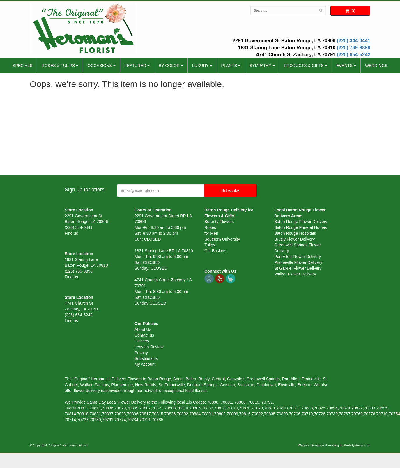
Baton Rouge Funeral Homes (300, 227)
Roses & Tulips (58, 65)
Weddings (376, 65)
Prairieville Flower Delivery (298, 262)
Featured (135, 65)
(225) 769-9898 (353, 47)
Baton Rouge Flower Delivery (300, 221)
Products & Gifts (304, 65)
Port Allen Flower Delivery (297, 256)
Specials (22, 65)
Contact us (144, 335)
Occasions (99, 65)
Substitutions (146, 358)
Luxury (200, 65)
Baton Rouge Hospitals (295, 233)
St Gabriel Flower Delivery (298, 268)
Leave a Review (149, 347)
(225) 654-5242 (353, 54)
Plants (229, 65)
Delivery (141, 341)
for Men (211, 233)
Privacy (141, 352)
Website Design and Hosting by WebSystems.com (334, 445)
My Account (144, 364)
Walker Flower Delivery (295, 274)
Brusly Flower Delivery (294, 239)
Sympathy (260, 65)
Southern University (222, 239)
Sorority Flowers (219, 221)
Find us (71, 233)
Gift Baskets (215, 250)
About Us (142, 329)
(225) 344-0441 (353, 40)
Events (344, 65)
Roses (210, 227)
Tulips (209, 245)
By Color (169, 65)
